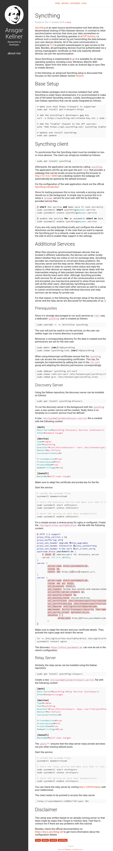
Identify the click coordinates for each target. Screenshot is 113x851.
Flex (76, 850)
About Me (14, 53)
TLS (52, 45)
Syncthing (40, 27)
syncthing (63, 840)
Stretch (80, 75)
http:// (90, 787)
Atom (84, 3)
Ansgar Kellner (14, 33)
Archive (65, 3)
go (73, 59)
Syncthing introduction (47, 187)
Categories (75, 3)
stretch (53, 840)
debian (45, 840)
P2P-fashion (88, 36)
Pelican (67, 850)
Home (57, 3)
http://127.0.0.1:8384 (46, 175)
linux (69, 22)
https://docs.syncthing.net (49, 831)
